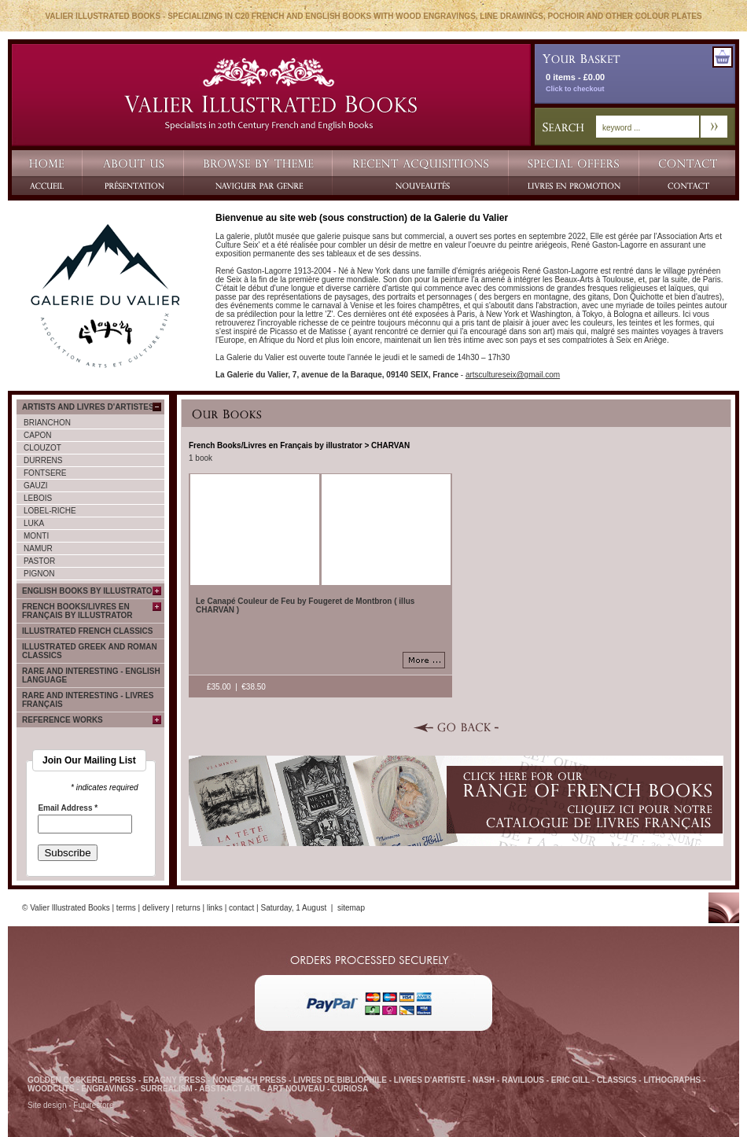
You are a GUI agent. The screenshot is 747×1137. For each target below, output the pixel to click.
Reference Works (62, 720)
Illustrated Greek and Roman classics (89, 651)
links (215, 907)
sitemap (351, 907)
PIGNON (39, 573)
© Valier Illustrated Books (66, 907)
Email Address (68, 808)
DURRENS (43, 460)
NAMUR (38, 548)
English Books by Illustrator (90, 591)
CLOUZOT (42, 447)
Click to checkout (575, 89)
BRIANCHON (47, 422)
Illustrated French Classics (87, 631)
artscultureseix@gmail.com (512, 374)
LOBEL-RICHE (50, 510)
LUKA (34, 523)
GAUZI (36, 485)
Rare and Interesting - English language (91, 675)
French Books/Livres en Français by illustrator (77, 611)
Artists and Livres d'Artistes (88, 407)
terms (126, 907)
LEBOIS (38, 498)
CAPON (38, 435)
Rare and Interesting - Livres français (87, 699)
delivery (155, 907)
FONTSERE (45, 473)
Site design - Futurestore (71, 1105)
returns (188, 907)
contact (241, 907)
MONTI (36, 536)
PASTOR (39, 561)
